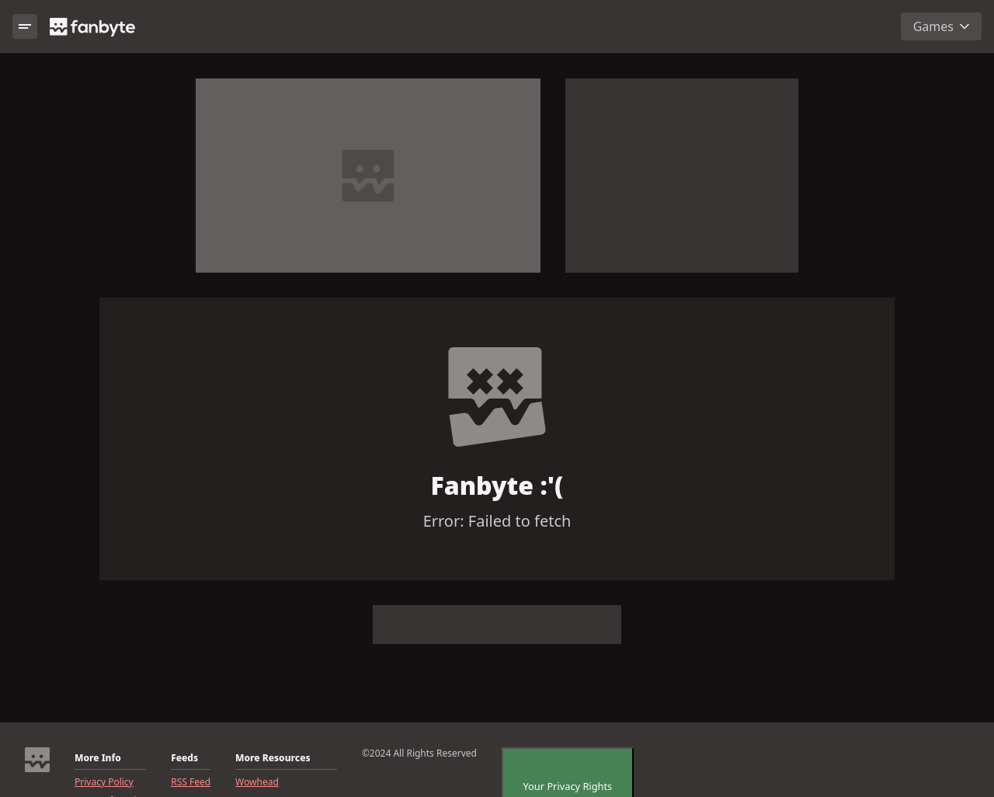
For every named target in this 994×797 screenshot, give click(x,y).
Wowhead (257, 782)
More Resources (272, 758)
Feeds (184, 758)
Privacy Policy (104, 782)
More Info (98, 758)
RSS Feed (190, 782)
